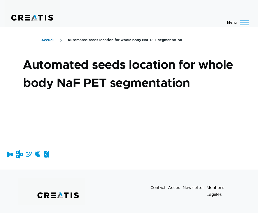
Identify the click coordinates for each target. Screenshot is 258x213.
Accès (174, 188)
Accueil (47, 40)
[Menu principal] (236, 22)
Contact (158, 188)
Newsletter (193, 188)
